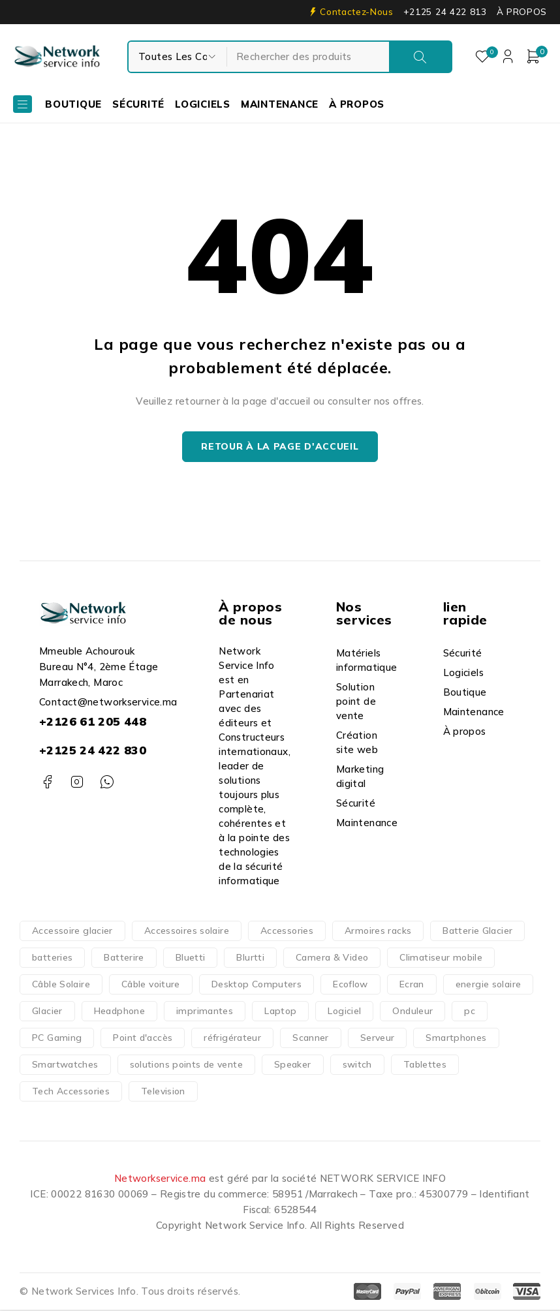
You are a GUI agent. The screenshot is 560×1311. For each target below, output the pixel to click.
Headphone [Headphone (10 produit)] (119, 1012)
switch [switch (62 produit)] (357, 1066)
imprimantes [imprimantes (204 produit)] (204, 1012)
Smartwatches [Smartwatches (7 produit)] (65, 1066)
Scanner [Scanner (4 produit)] (310, 1039)
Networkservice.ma (160, 1179)
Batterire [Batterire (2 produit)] (124, 958)
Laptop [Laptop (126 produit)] (280, 1012)
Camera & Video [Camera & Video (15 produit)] (332, 958)
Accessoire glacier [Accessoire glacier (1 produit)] (72, 932)
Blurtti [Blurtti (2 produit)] (250, 958)
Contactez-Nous (356, 12)
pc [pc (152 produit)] (469, 1012)
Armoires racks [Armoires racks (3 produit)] (378, 932)
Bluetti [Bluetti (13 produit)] (191, 958)
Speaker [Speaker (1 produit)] (292, 1066)
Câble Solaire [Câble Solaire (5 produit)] (61, 985)
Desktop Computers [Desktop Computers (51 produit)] (256, 985)
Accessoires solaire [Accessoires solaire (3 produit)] (186, 932)
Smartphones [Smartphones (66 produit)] (456, 1039)
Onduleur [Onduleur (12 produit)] (412, 1012)
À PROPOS (522, 12)
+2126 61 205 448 (92, 722)
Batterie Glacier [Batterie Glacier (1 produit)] (477, 932)
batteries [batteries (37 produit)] (52, 958)
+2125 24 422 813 (445, 12)
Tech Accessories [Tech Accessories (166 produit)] (71, 1092)
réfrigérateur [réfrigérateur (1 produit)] (232, 1039)
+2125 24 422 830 (92, 751)
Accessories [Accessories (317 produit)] (286, 932)
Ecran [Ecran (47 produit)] (411, 985)
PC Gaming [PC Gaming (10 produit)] (57, 1039)
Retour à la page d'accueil (279, 448)
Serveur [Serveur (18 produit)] (377, 1039)
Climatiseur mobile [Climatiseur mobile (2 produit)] (440, 958)
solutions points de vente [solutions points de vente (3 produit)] (186, 1066)
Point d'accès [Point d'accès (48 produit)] (142, 1039)
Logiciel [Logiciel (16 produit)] (344, 1012)
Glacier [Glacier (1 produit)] (47, 1012)
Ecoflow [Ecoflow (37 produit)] (350, 985)
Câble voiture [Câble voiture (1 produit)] (150, 985)
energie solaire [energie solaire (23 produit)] (488, 985)
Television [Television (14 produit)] (163, 1092)
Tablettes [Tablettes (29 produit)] (424, 1066)
